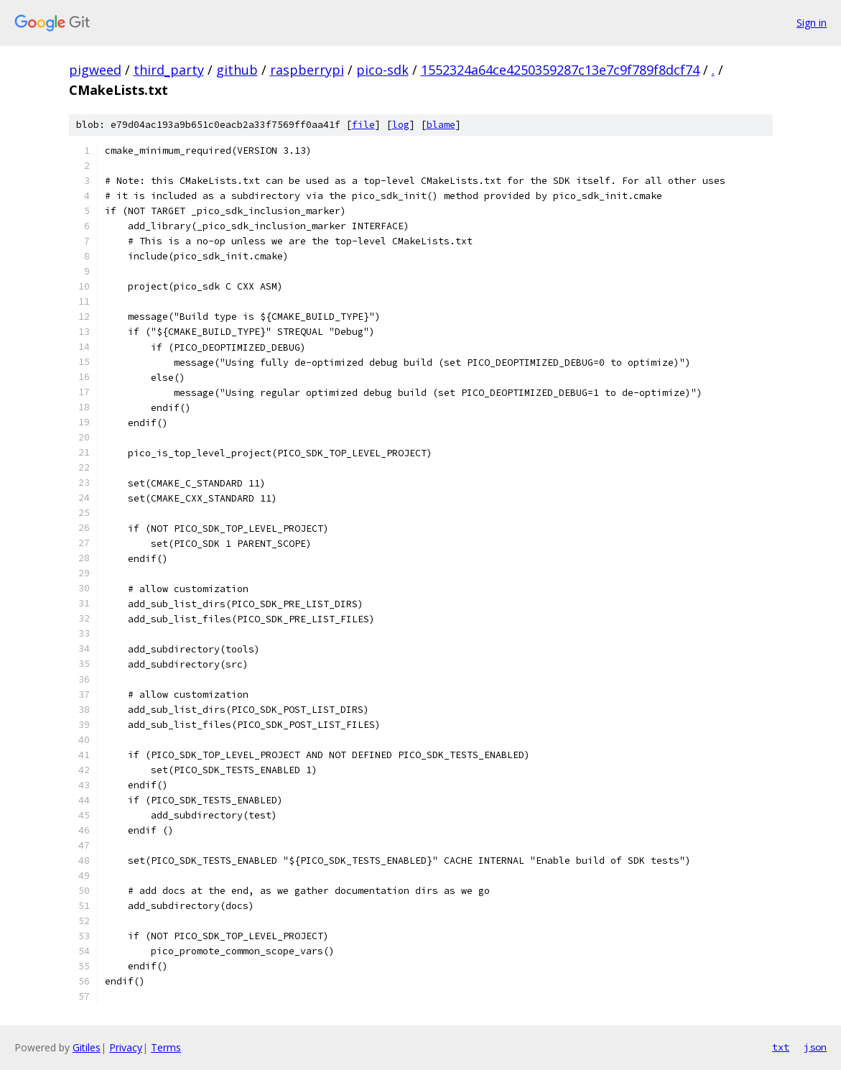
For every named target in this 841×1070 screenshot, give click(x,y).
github (237, 69)
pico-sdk (382, 69)
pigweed (95, 69)
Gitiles (87, 1047)
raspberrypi (307, 69)
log (400, 125)
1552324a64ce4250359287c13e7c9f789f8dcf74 (560, 69)
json (815, 1047)
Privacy (125, 1047)
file (363, 125)
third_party (169, 69)
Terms (166, 1047)
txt (780, 1047)
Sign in (811, 22)
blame (441, 125)
